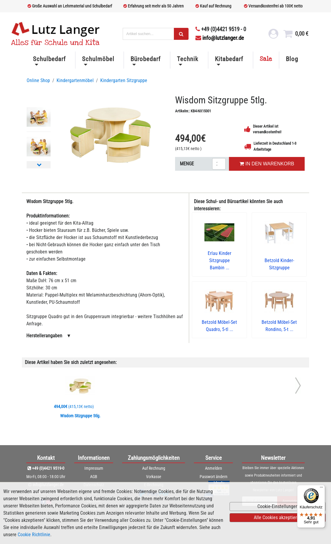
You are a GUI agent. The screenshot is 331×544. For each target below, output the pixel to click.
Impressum (93, 468)
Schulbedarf (49, 59)
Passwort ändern (213, 476)
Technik (187, 59)
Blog (292, 59)
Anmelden (213, 468)
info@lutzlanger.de (219, 37)
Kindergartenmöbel (75, 80)
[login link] (273, 35)
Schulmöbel (98, 59)
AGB (93, 476)
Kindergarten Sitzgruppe (123, 80)
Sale (266, 59)
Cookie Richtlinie (34, 534)
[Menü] (321, 488)
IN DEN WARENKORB (266, 163)
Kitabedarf (229, 59)
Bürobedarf (145, 59)
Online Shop (38, 80)
